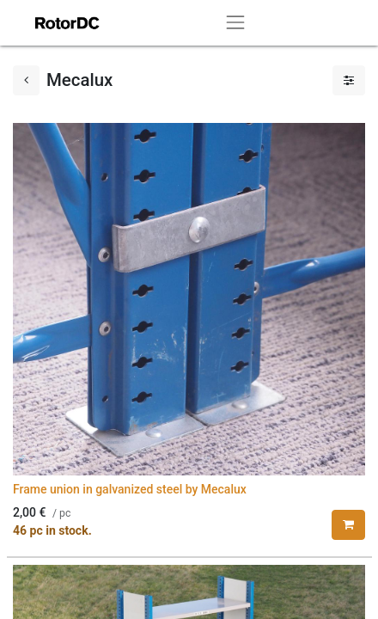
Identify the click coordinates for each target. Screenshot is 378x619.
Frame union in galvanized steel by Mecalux (130, 489)
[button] (348, 525)
